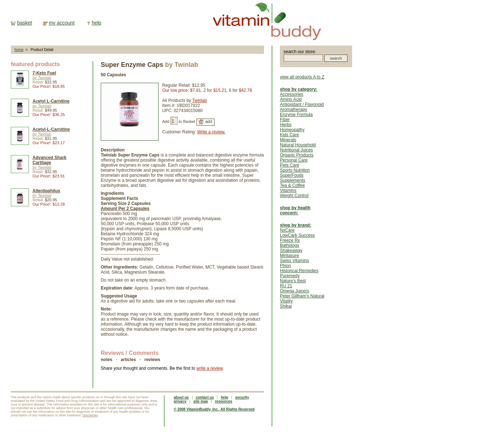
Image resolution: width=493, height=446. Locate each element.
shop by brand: (295, 225)
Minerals (288, 139)
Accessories (291, 94)
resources (223, 401)
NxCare (287, 230)
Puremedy (290, 275)
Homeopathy (292, 129)
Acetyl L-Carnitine (51, 101)
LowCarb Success (297, 235)
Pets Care (289, 165)
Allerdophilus (46, 190)
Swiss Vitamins (294, 260)
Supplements (292, 180)
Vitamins (288, 190)
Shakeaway (291, 250)
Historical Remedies (299, 270)
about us (181, 397)
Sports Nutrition (295, 170)
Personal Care (294, 160)
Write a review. (211, 131)
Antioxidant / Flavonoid (302, 104)
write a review (209, 368)
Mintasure (289, 255)
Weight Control (294, 195)
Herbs (285, 124)
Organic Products (296, 155)
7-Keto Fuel (44, 73)
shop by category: (298, 89)
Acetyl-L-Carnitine (51, 129)
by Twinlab (42, 78)
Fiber (285, 119)
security (242, 397)
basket (24, 23)
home (18, 50)
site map (200, 401)
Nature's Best (293, 280)
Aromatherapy (293, 109)
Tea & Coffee (292, 185)
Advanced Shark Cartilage (49, 160)
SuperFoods (291, 175)
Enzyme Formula (296, 114)
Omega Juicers (294, 290)
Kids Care (289, 134)
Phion (285, 265)
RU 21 (286, 285)
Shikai (286, 306)
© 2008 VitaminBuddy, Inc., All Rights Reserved (214, 409)
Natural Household (298, 144)
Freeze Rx (290, 240)
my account (62, 23)
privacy (180, 401)
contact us (205, 397)
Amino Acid (291, 99)
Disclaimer (90, 415)
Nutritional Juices (296, 150)
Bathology (289, 245)
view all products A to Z (302, 77)
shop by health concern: (295, 210)
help (96, 23)
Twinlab (199, 100)
